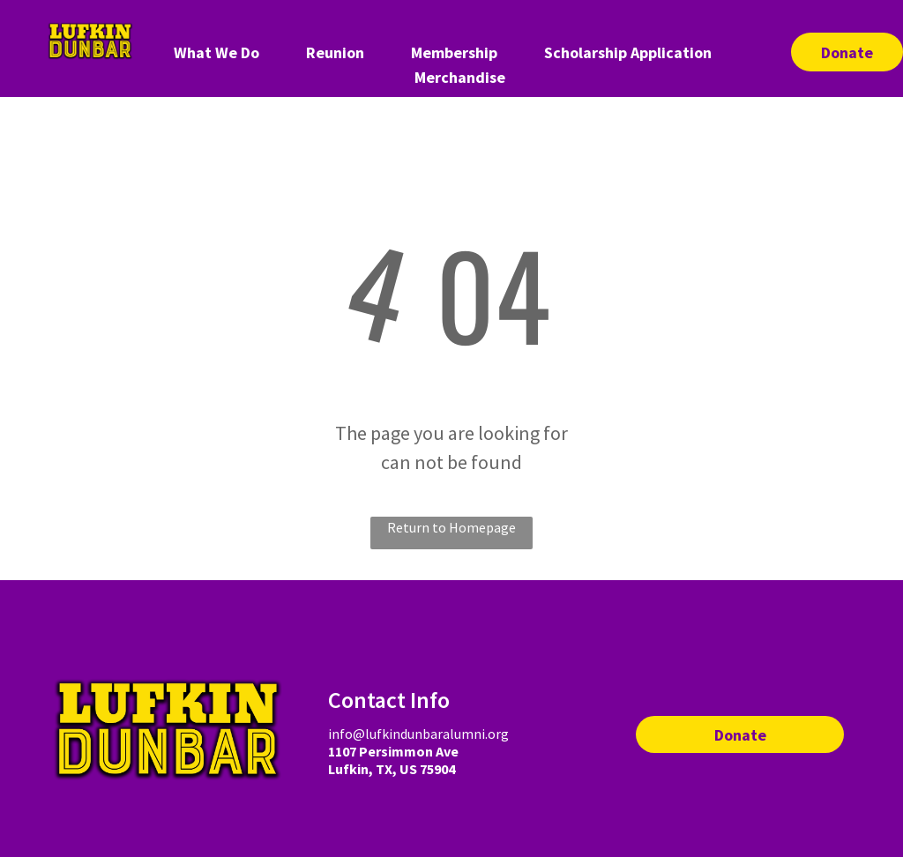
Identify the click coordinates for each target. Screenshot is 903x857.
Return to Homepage (451, 527)
